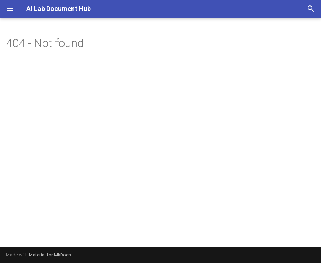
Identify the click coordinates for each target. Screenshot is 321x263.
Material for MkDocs (50, 255)
